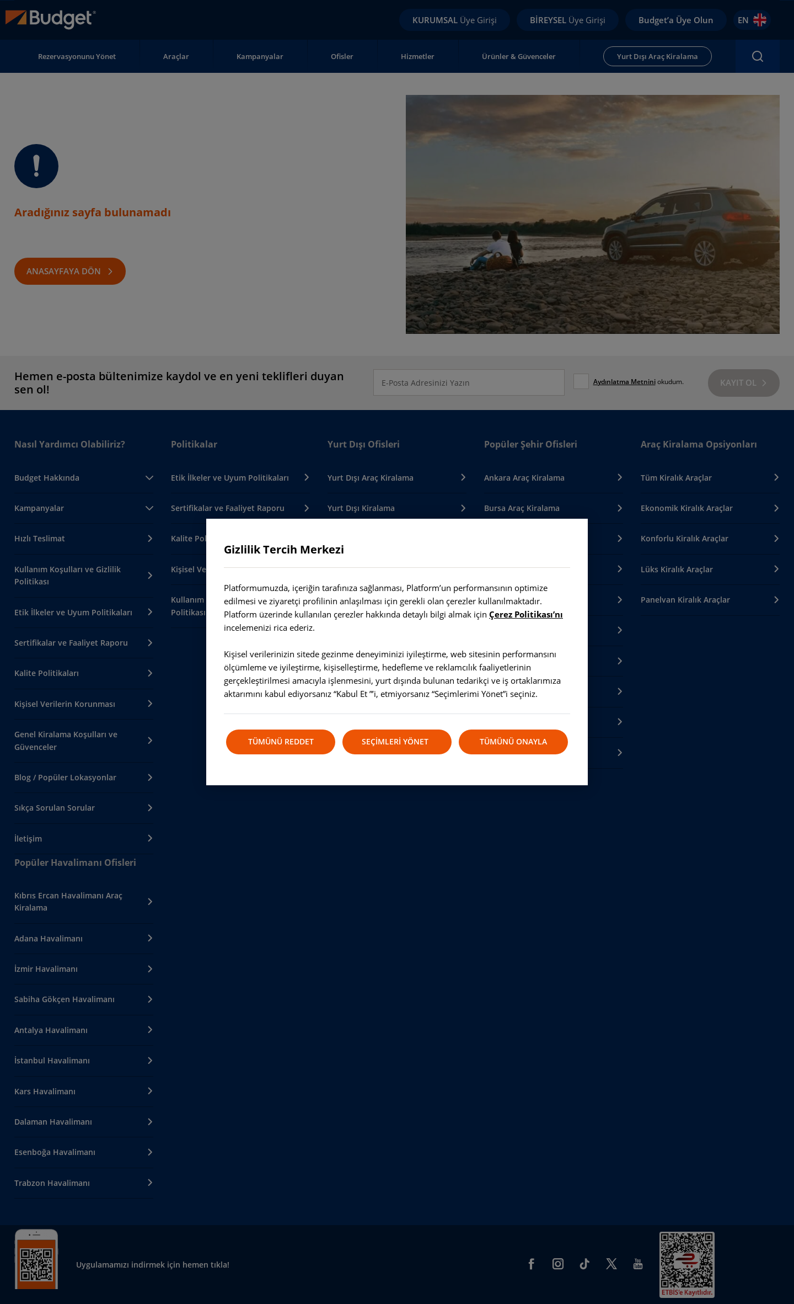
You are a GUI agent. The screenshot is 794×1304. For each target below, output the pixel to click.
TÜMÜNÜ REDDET (280, 741)
